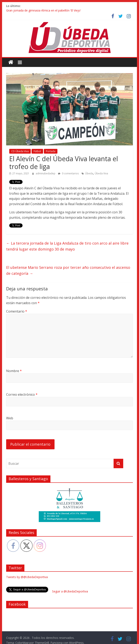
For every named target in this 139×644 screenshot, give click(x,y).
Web (9, 418)
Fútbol (37, 151)
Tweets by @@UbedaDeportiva (27, 577)
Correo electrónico (22, 394)
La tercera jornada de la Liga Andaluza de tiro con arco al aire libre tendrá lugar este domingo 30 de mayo (67, 246)
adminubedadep (46, 173)
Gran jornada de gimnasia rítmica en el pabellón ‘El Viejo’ (43, 10)
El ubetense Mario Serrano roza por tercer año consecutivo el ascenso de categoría (68, 270)
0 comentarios (68, 173)
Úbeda (89, 173)
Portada (50, 151)
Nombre (14, 371)
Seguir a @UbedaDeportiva (70, 591)
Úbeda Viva (101, 173)
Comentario (16, 311)
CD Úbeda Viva (20, 151)
